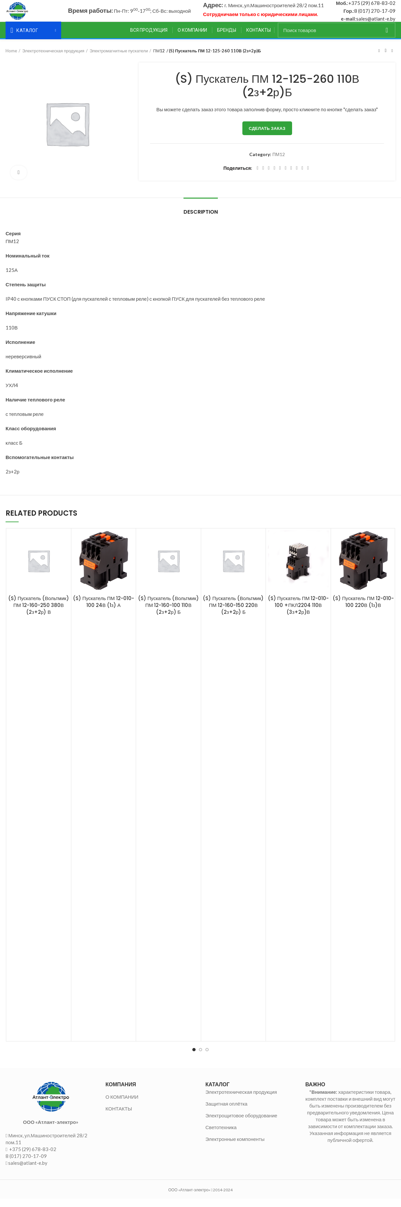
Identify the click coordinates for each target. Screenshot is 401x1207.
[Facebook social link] (257, 176)
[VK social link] (297, 176)
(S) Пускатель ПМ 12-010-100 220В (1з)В (363, 609)
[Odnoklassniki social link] (285, 176)
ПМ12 (159, 58)
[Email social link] (268, 176)
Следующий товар (392, 58)
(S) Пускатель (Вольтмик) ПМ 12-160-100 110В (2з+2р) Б (168, 613)
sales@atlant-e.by (375, 23)
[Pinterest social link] (274, 176)
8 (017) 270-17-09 (374, 15)
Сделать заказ (267, 136)
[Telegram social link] (302, 176)
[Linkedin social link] (280, 176)
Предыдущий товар (379, 58)
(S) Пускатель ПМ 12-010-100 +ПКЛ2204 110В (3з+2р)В (298, 613)
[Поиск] (336, 37)
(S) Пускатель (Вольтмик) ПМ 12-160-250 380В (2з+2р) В (38, 613)
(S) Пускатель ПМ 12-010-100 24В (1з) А (103, 609)
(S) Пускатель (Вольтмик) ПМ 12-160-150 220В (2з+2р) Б (233, 613)
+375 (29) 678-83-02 (371, 7)
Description (200, 219)
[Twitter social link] (263, 176)
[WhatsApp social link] (291, 176)
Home (11, 58)
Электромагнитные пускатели (119, 58)
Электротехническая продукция (53, 58)
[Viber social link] (308, 176)
